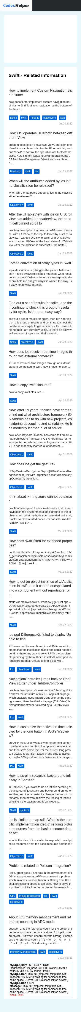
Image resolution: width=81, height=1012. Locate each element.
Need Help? (16, 995)
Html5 (13, 117)
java (62, 117)
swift (23, 117)
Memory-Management (22, 951)
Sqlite (13, 342)
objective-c (49, 117)
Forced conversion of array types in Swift (40, 263)
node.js (35, 117)
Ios (12, 669)
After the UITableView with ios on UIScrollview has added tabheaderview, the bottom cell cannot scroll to (40, 218)
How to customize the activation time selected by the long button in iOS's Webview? (40, 731)
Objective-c (16, 204)
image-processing (29, 895)
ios (36, 171)
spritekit (24, 810)
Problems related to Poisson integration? (40, 866)
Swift (13, 293)
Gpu (12, 895)
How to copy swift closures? (30, 385)
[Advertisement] (40, 38)
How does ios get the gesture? (32, 464)
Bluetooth (15, 171)
